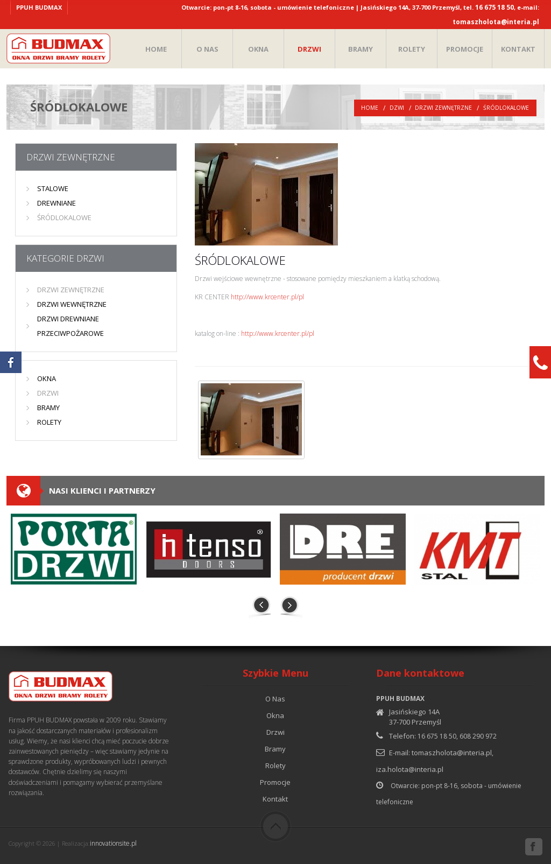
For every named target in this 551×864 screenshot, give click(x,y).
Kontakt (275, 799)
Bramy (275, 749)
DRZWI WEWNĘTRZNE (72, 304)
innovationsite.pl (113, 843)
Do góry (275, 826)
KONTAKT (518, 49)
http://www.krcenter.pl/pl (267, 296)
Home (369, 107)
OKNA (258, 49)
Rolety (275, 765)
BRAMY (360, 49)
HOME (156, 49)
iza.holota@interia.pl (409, 769)
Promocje (275, 782)
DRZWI (309, 49)
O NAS (207, 49)
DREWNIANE (56, 203)
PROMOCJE (464, 49)
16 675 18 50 (494, 7)
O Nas (275, 699)
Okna (275, 715)
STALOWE (52, 188)
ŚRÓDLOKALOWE (506, 107)
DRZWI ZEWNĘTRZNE (443, 107)
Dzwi (397, 107)
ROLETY (411, 49)
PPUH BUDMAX (39, 7)
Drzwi (275, 732)
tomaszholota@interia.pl (496, 21)
